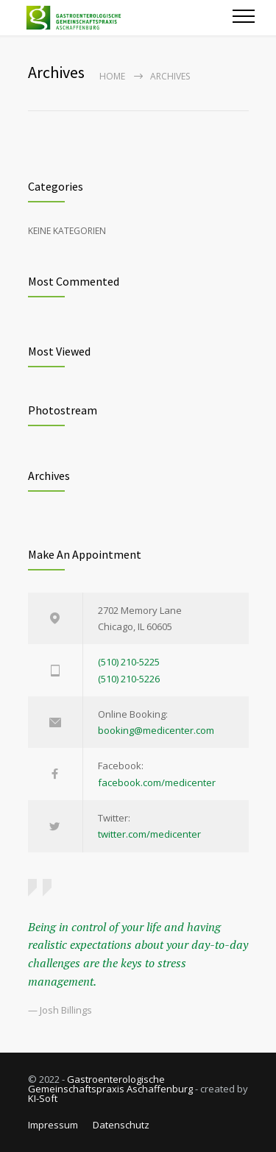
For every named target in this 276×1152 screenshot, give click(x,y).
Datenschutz (121, 1124)
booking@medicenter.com (156, 730)
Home (112, 76)
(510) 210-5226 (129, 678)
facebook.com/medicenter (157, 782)
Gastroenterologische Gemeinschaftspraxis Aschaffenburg (110, 1084)
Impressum (53, 1124)
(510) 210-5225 (129, 661)
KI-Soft (42, 1098)
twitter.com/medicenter (149, 834)
